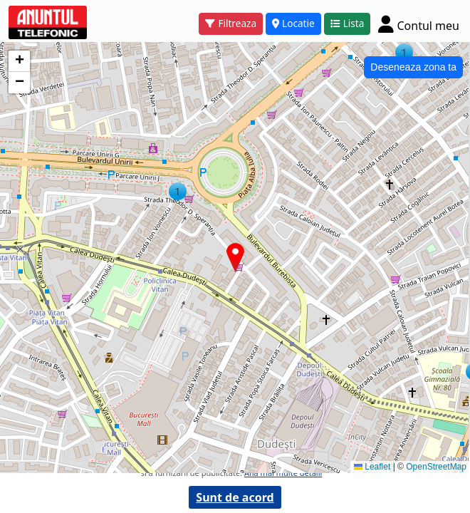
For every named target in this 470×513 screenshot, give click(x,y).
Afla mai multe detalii (283, 472)
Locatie (293, 23)
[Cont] (419, 24)
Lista (347, 23)
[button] (178, 191)
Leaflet (372, 467)
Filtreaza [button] (230, 23)
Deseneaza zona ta (413, 67)
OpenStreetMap (436, 467)
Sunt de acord (234, 497)
